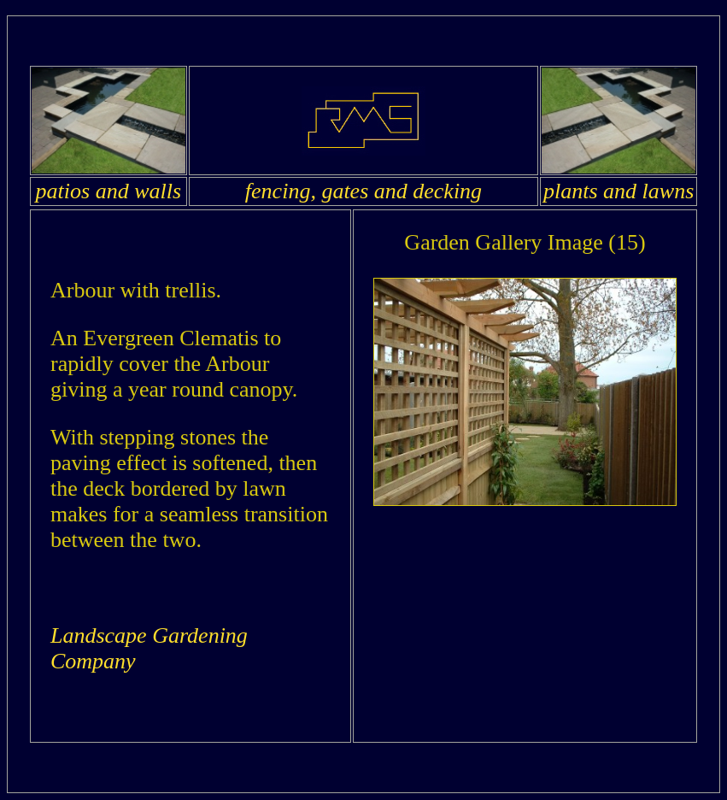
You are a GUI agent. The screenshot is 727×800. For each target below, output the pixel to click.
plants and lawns (618, 191)
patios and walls (108, 191)
